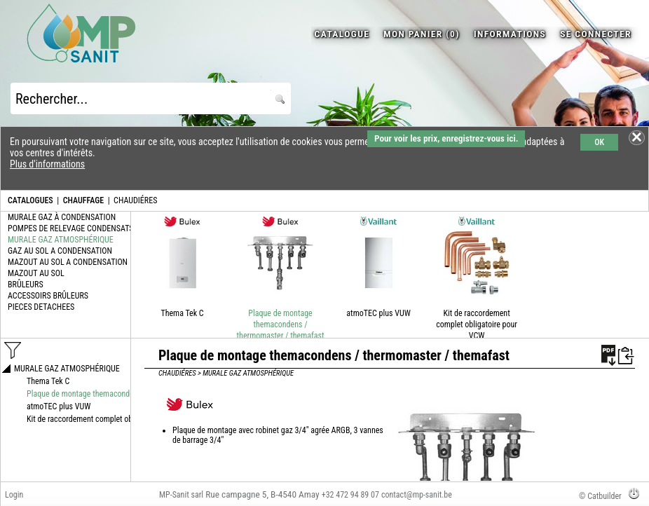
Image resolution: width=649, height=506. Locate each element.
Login (14, 495)
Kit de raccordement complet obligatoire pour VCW (476, 324)
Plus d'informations (47, 164)
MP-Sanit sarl (181, 495)
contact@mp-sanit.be (416, 495)
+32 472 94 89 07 (350, 495)
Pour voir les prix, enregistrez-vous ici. (446, 138)
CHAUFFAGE (83, 200)
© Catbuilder (600, 496)
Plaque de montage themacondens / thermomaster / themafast (280, 324)
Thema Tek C (181, 313)
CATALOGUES (30, 200)
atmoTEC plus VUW (378, 313)
